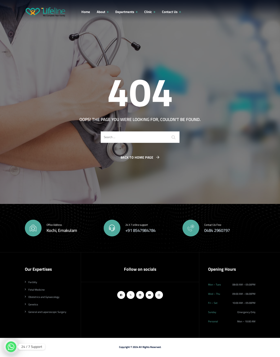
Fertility (32, 282)
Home (85, 11)
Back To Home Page (137, 157)
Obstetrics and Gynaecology (43, 297)
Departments (124, 11)
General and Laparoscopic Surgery (47, 312)
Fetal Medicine (36, 290)
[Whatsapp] (11, 346)
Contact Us (170, 11)
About (101, 11)
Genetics (33, 304)
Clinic (148, 11)
